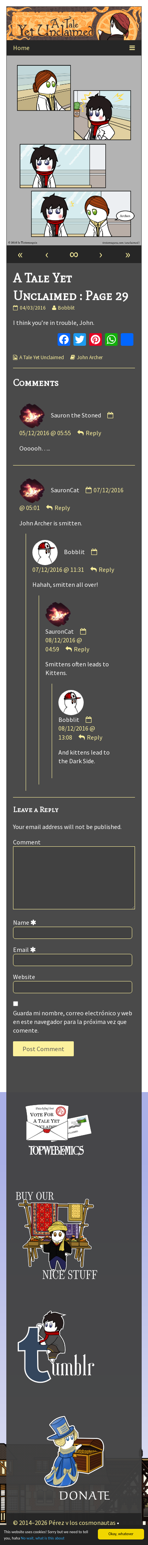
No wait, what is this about (42, 1538)
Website (24, 977)
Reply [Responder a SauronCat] (62, 508)
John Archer (90, 357)
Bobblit (66, 307)
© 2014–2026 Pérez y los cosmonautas (64, 1522)
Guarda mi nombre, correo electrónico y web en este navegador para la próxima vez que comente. (72, 1022)
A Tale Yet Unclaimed (41, 357)
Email (26, 949)
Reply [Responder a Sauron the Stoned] (93, 433)
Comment (27, 842)
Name (26, 922)
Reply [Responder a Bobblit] (106, 569)
